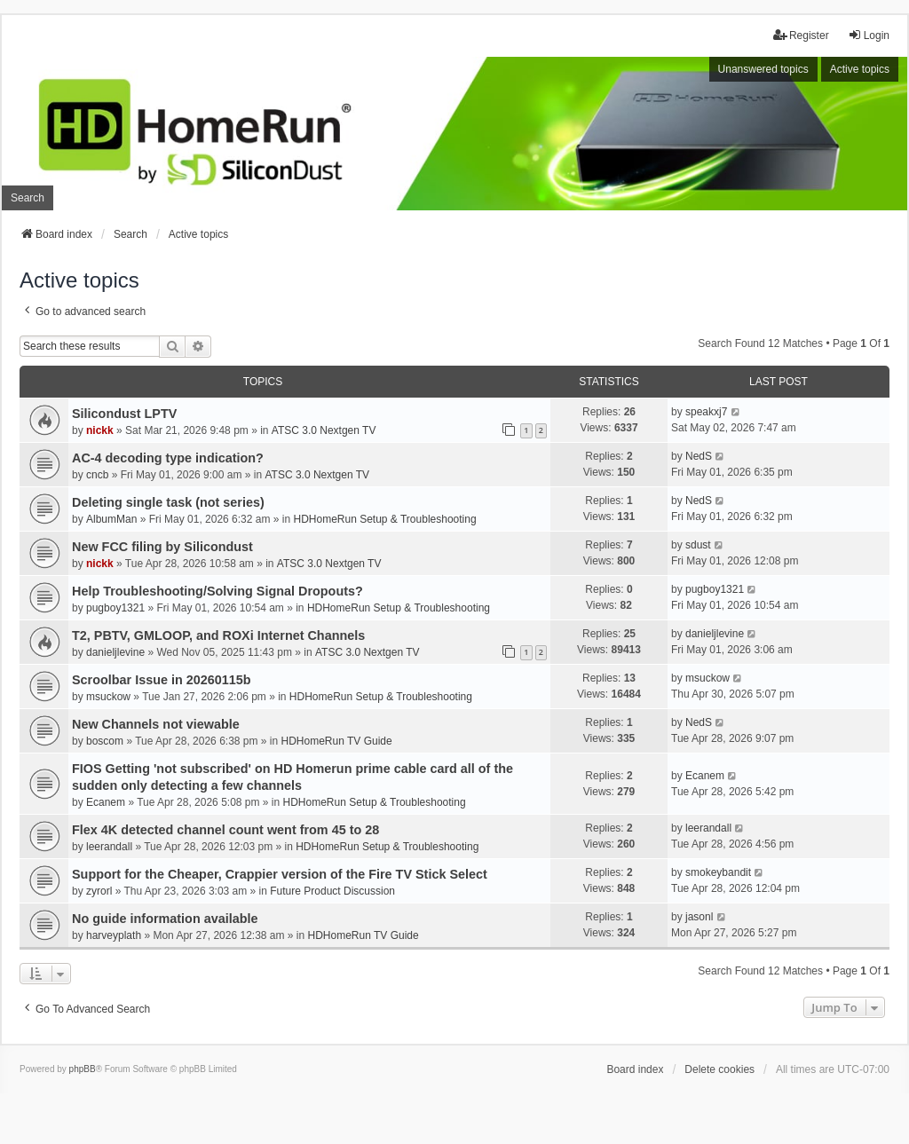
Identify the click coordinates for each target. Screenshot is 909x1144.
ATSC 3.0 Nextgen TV (324, 430)
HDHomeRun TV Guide (336, 741)
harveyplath (113, 935)
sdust (698, 545)
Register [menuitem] (801, 35)
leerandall (109, 846)
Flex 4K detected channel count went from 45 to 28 (225, 830)
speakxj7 (706, 412)
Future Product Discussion (332, 891)
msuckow (108, 696)
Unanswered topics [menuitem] (763, 69)
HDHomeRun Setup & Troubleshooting (384, 519)
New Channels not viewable (156, 724)
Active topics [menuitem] (859, 69)
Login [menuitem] (868, 35)
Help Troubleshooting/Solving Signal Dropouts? (217, 591)
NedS (698, 456)
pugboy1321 (115, 608)
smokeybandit (718, 872)
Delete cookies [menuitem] (719, 1069)
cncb (97, 475)
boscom (104, 741)
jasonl (699, 917)
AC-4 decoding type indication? (168, 458)
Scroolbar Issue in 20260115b (161, 680)
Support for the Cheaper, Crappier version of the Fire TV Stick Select (279, 874)
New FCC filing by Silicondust (162, 547)
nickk (100, 430)
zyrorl (99, 891)
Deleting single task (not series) (168, 502)
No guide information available (165, 918)
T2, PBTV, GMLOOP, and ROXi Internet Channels (218, 635)
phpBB (82, 1069)
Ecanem (105, 802)
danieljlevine (115, 652)
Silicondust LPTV (124, 413)
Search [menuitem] (27, 198)
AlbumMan (111, 519)
